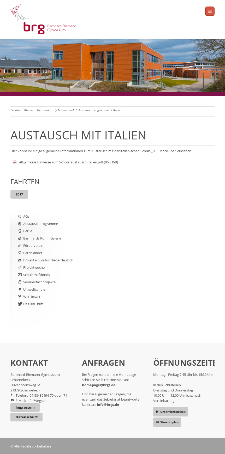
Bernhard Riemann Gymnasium (31, 110)
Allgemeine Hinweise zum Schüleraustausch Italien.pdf (68, 162)
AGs (26, 216)
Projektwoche (34, 267)
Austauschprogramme (94, 110)
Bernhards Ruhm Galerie (42, 238)
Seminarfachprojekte (39, 282)
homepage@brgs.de (98, 385)
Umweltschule (34, 289)
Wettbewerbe (33, 296)
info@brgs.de (37, 400)
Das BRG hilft (33, 304)
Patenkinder (32, 252)
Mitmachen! (66, 110)
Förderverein (33, 245)
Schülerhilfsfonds (36, 274)
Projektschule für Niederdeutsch (48, 260)
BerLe (27, 231)
